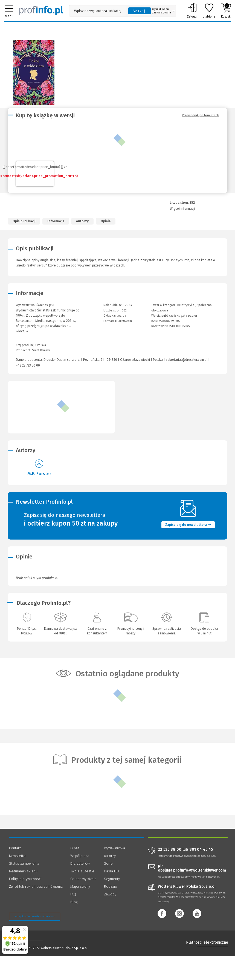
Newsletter (18, 856)
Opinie (106, 221)
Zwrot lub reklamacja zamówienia (36, 886)
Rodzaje (110, 886)
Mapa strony (80, 886)
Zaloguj (192, 10)
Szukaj (139, 10)
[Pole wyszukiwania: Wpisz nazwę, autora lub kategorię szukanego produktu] (97, 11)
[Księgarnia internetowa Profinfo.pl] (41, 10)
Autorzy (82, 221)
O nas (75, 848)
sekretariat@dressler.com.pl (186, 360)
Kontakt (15, 848)
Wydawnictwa (114, 848)
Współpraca (79, 856)
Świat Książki (41, 350)
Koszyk (226, 10)
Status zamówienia (24, 863)
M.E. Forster (39, 473)
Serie (108, 863)
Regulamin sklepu (23, 871)
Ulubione (209, 10)
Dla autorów (80, 863)
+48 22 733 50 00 (28, 365)
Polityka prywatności (25, 879)
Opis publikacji (24, 221)
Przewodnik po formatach (200, 115)
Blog (73, 902)
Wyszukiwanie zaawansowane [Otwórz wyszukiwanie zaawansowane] (163, 11)
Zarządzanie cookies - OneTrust (34, 916)
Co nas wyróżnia (83, 879)
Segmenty (112, 879)
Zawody (110, 894)
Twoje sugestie (82, 871)
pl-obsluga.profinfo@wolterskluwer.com (192, 868)
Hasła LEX (111, 871)
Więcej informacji (182, 209)
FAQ (73, 894)
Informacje (55, 221)
